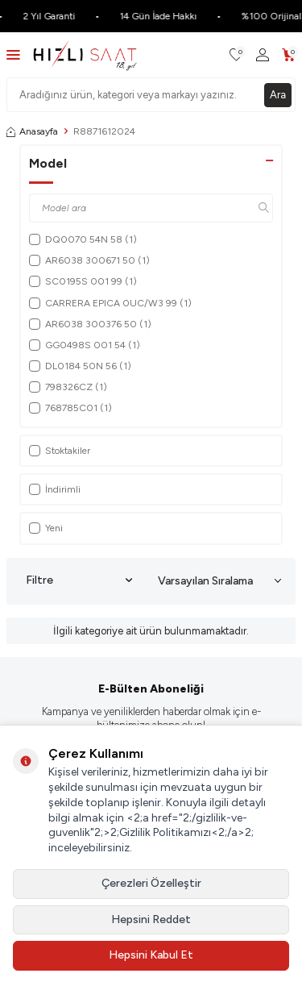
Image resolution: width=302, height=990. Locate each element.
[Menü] (13, 54)
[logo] (85, 55)
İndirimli (55, 489)
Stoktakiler (59, 450)
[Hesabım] (262, 55)
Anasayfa (32, 131)
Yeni (46, 528)
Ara (278, 95)
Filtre (79, 580)
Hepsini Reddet (151, 919)
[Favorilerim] (236, 55)
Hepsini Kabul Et (151, 955)
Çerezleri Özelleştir (151, 883)
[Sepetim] (289, 55)
